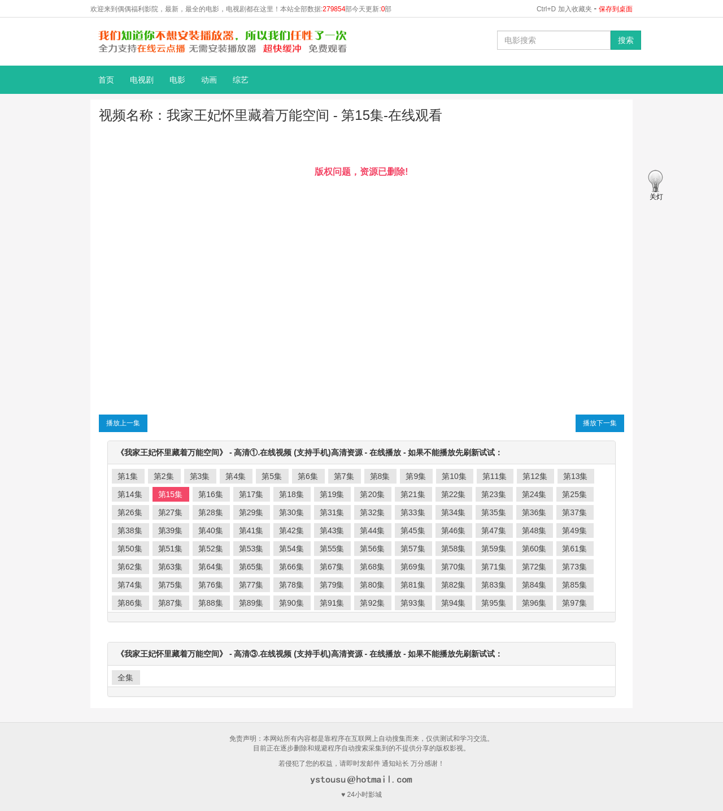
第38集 (129, 530)
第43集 (332, 530)
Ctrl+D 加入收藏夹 (564, 9)
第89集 (251, 602)
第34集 (453, 512)
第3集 (200, 476)
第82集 (453, 584)
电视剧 (142, 79)
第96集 (534, 602)
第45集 (412, 530)
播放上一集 (123, 423)
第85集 (574, 584)
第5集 (272, 476)
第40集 (210, 530)
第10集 (454, 476)
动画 (209, 79)
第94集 (453, 602)
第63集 (170, 566)
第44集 (372, 530)
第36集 (534, 512)
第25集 (574, 494)
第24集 (534, 494)
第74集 (129, 584)
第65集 (251, 566)
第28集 (210, 512)
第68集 (372, 566)
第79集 (332, 584)
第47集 (493, 530)
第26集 (129, 512)
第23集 (493, 494)
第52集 (210, 548)
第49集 (574, 530)
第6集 (308, 476)
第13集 (575, 476)
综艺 (241, 79)
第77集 (251, 584)
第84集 (534, 584)
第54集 (291, 548)
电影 (177, 79)
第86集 (129, 602)
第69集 (412, 566)
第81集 (412, 584)
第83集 (493, 584)
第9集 (416, 476)
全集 (125, 677)
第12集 (534, 476)
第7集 (344, 476)
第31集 (332, 512)
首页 (106, 79)
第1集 (127, 476)
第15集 (170, 494)
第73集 (574, 566)
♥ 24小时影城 (361, 795)
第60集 (534, 548)
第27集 (170, 512)
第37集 (574, 512)
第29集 (251, 512)
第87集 (170, 602)
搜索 (626, 40)
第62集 (129, 566)
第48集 (534, 530)
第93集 (412, 602)
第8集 (380, 476)
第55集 (332, 548)
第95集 (493, 602)
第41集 (251, 530)
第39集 (170, 530)
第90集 (291, 602)
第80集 (372, 584)
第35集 (493, 512)
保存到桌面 (616, 9)
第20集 (372, 494)
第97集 (574, 602)
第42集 (291, 530)
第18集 (291, 494)
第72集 (534, 566)
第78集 (291, 584)
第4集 (235, 476)
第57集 (412, 548)
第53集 (251, 548)
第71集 (493, 566)
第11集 (494, 476)
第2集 (164, 476)
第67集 (332, 566)
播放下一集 (600, 423)
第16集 (210, 494)
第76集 (210, 584)
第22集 (453, 494)
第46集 (453, 530)
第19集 (332, 494)
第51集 (170, 548)
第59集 (493, 548)
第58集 (453, 548)
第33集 (412, 512)
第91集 (332, 602)
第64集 (210, 566)
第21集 (412, 494)
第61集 (574, 548)
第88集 (210, 602)
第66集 (291, 566)
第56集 (372, 548)
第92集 (372, 602)
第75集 (170, 584)
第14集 (129, 494)
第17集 (251, 494)
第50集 (129, 548)
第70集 (453, 566)
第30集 (291, 512)
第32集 (372, 512)
